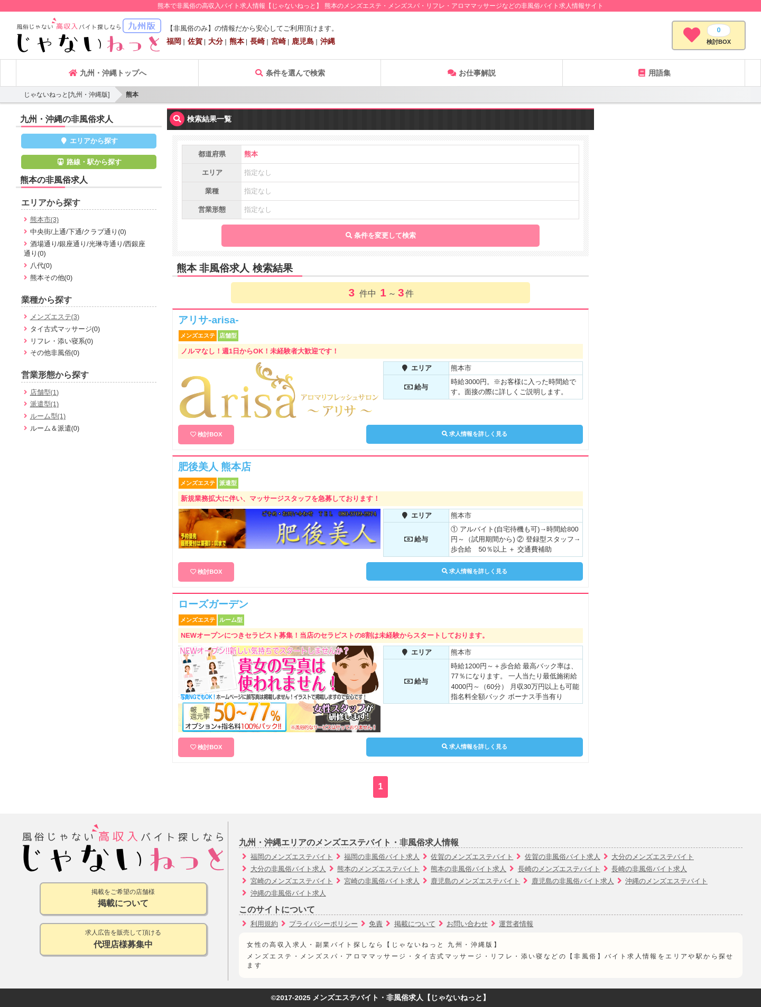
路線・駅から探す (89, 162)
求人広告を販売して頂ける (123, 939)
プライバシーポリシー (323, 924)
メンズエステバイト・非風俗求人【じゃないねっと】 (401, 998)
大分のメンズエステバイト (652, 857)
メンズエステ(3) (55, 317)
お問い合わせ (467, 924)
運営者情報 (516, 924)
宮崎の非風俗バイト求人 (382, 881)
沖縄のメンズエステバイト (666, 881)
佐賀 (195, 41)
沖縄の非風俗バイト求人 (288, 893)
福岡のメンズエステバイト (291, 857)
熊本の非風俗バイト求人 (468, 869)
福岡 (173, 41)
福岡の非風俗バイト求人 (382, 857)
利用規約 (264, 924)
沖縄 (327, 41)
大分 (215, 41)
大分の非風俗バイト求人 (288, 869)
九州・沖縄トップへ (107, 73)
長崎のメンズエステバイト (559, 869)
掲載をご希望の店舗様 (123, 899)
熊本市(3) (44, 219)
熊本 (236, 41)
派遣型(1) (44, 404)
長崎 (257, 41)
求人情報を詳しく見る (474, 434)
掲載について (414, 924)
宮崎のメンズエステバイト (291, 881)
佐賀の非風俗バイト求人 (562, 857)
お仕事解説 (471, 73)
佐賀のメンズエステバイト (472, 857)
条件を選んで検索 (289, 73)
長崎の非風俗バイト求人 (649, 869)
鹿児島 (303, 41)
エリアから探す (89, 141)
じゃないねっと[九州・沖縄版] (67, 94)
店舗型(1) (44, 392)
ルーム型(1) (48, 416)
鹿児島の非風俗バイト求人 (573, 881)
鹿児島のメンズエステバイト (475, 881)
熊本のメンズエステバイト (378, 869)
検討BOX (210, 434)
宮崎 (278, 41)
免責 (376, 924)
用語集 (654, 73)
